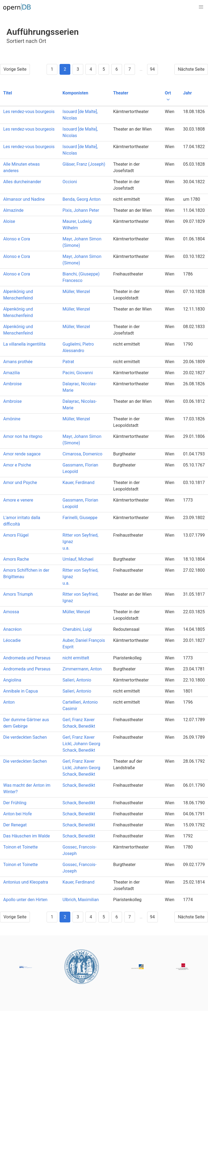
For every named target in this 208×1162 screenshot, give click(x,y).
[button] (201, 7)
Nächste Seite (191, 69)
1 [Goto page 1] (52, 69)
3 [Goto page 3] (78, 69)
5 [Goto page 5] (103, 69)
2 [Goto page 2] (65, 69)
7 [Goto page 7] (129, 69)
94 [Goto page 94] (152, 69)
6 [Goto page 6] (116, 69)
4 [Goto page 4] (90, 69)
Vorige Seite (15, 69)
